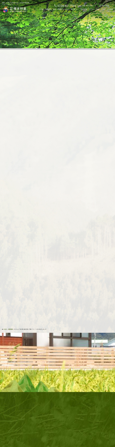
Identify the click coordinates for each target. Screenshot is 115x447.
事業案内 (48, 9)
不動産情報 (83, 9)
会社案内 (110, 9)
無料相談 (104, 6)
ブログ (103, 9)
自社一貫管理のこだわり (61, 9)
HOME (41, 9)
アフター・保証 (94, 9)
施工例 (73, 9)
